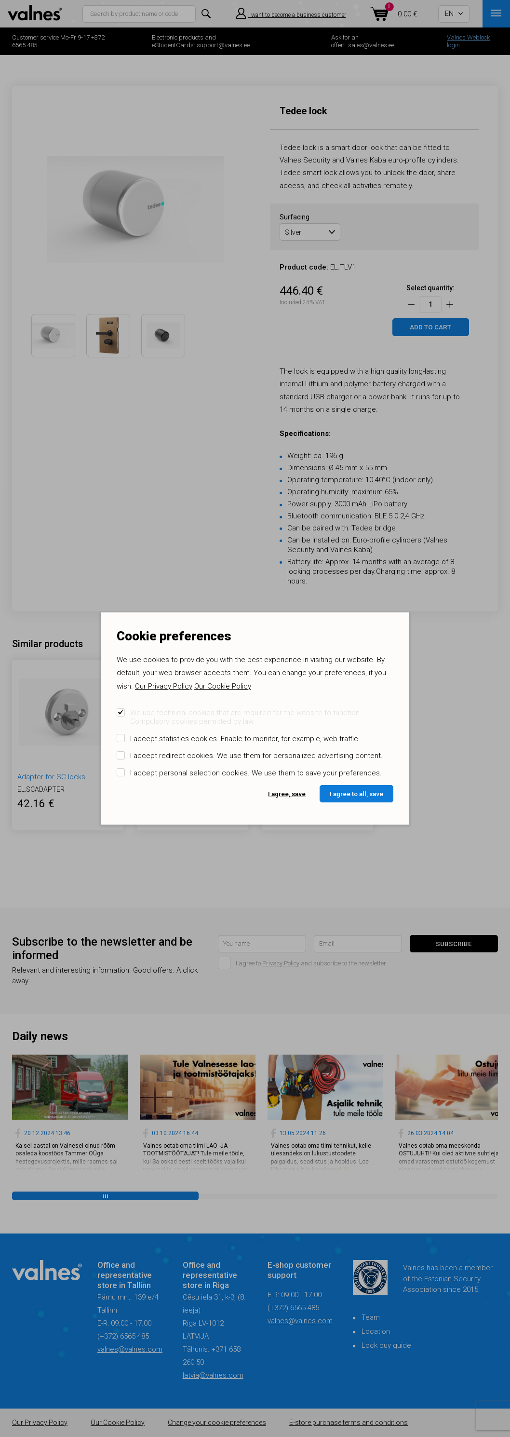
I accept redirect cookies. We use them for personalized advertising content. (256, 755)
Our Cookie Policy (222, 686)
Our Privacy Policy (163, 686)
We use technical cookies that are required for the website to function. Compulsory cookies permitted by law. (246, 717)
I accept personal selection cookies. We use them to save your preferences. (256, 773)
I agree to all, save (356, 794)
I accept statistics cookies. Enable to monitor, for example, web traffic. (245, 738)
